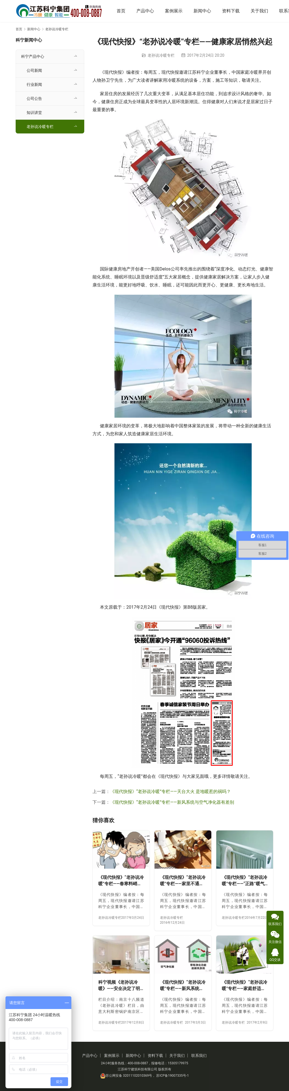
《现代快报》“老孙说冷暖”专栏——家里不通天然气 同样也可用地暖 (183, 881)
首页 (123, 10)
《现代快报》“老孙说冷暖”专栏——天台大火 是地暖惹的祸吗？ (170, 791)
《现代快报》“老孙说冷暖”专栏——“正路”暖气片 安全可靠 (244, 881)
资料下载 (233, 10)
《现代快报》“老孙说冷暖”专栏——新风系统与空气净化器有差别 (172, 802)
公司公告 (34, 98)
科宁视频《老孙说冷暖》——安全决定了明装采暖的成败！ (119, 986)
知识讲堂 (34, 112)
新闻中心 (204, 10)
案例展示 (176, 10)
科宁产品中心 (32, 56)
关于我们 (261, 10)
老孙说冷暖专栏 (161, 55)
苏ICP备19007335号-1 (172, 1076)
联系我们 (199, 1055)
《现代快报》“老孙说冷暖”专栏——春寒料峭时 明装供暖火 (121, 881)
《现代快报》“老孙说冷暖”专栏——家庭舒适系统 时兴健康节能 (244, 986)
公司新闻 (34, 70)
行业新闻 (34, 84)
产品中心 (147, 10)
